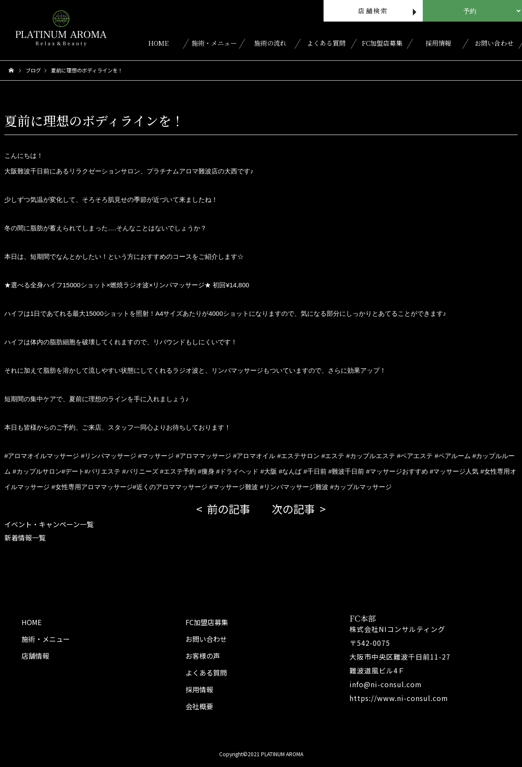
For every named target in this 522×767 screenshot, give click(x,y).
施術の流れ (270, 42)
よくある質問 (326, 42)
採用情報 (438, 42)
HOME (158, 42)
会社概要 (199, 706)
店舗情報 (35, 656)
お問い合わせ (494, 42)
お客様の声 (203, 656)
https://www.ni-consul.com (398, 698)
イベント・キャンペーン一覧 (49, 524)
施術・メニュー (214, 42)
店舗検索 (373, 10)
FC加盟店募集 (382, 42)
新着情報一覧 (25, 537)
